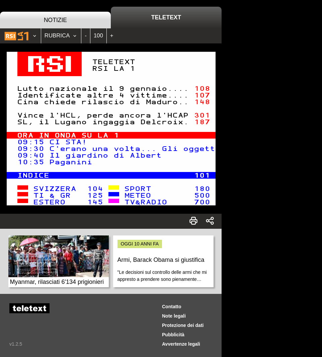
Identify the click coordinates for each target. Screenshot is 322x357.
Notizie (55, 20)
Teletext (166, 17)
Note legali (174, 316)
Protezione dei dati (183, 325)
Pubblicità (173, 334)
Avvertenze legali (181, 344)
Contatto (171, 306)
